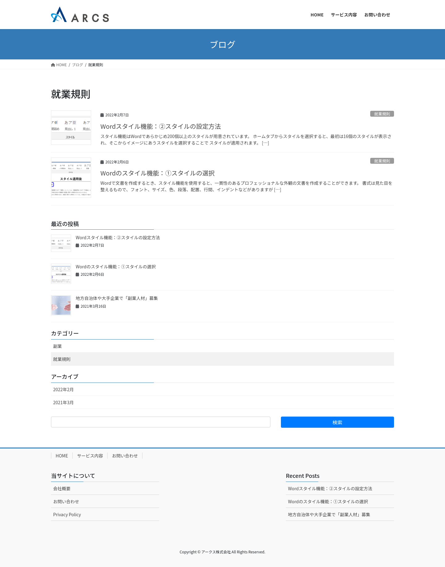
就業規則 (382, 114)
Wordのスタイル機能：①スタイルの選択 (157, 172)
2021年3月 (63, 402)
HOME (62, 455)
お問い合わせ (125, 455)
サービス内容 (90, 455)
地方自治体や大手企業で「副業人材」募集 (117, 298)
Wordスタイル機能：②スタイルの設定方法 (160, 126)
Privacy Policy (67, 514)
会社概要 (61, 488)
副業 (57, 346)
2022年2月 (63, 389)
